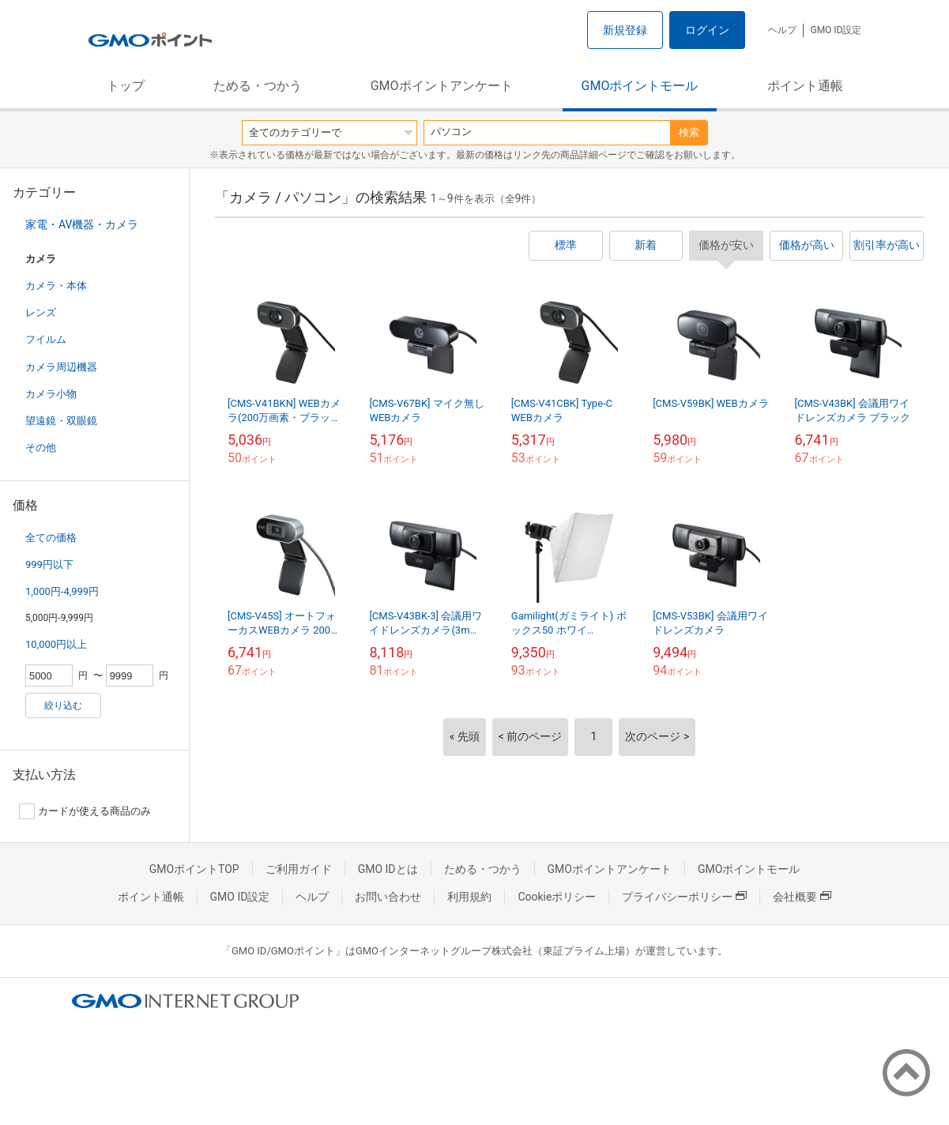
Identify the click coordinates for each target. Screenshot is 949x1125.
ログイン (707, 30)
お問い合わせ (388, 896)
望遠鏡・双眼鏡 (61, 421)
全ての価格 (51, 538)
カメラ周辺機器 (61, 367)
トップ (126, 85)
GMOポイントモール (640, 85)
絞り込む (63, 705)
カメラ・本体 (56, 286)
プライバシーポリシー (684, 896)
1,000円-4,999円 (62, 591)
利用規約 (469, 896)
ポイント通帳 (805, 85)
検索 (689, 132)
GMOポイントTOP (194, 869)
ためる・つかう (257, 85)
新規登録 (625, 30)
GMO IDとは (388, 869)
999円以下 (49, 564)
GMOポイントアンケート (442, 85)
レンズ (40, 312)
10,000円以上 (56, 644)
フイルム (45, 339)
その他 (40, 447)
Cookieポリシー (557, 896)
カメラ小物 (51, 394)
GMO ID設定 (835, 30)
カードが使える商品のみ (85, 811)
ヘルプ (782, 30)
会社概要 (802, 896)
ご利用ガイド (298, 869)
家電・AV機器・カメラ (81, 224)
